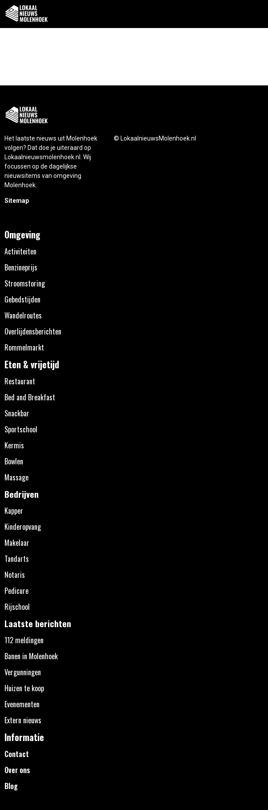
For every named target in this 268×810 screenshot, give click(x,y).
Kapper (13, 510)
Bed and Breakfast (29, 397)
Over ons (17, 770)
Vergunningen (22, 672)
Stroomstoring (24, 283)
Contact (16, 754)
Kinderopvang (22, 526)
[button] (256, 14)
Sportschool (20, 429)
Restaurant (19, 381)
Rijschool (17, 606)
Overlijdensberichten (32, 331)
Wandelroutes (23, 315)
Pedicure (16, 590)
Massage (16, 477)
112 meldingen (24, 640)
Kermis (14, 445)
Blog (11, 786)
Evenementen (22, 704)
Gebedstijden (22, 299)
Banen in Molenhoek (31, 656)
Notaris (14, 574)
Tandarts (16, 558)
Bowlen (13, 461)
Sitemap (16, 200)
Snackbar (16, 413)
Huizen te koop (24, 688)
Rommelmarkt (24, 347)
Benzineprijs (20, 267)
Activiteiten (20, 251)
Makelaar (16, 542)
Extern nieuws (22, 720)
